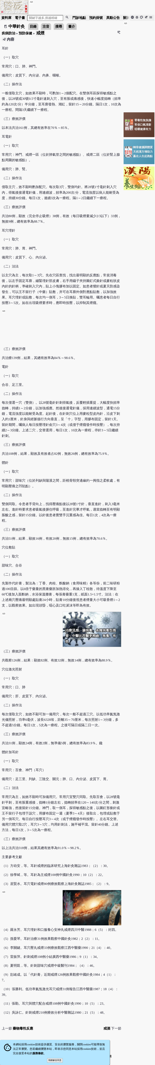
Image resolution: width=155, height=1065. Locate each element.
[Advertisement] (61, 329)
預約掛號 (96, 18)
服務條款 (38, 1053)
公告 (113, 18)
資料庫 (6, 18)
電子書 (20, 18)
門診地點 (79, 18)
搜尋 (58, 26)
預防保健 (25, 33)
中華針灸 (16, 26)
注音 (46, 26)
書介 (71, 26)
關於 (126, 18)
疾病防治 (8, 33)
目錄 (33, 26)
